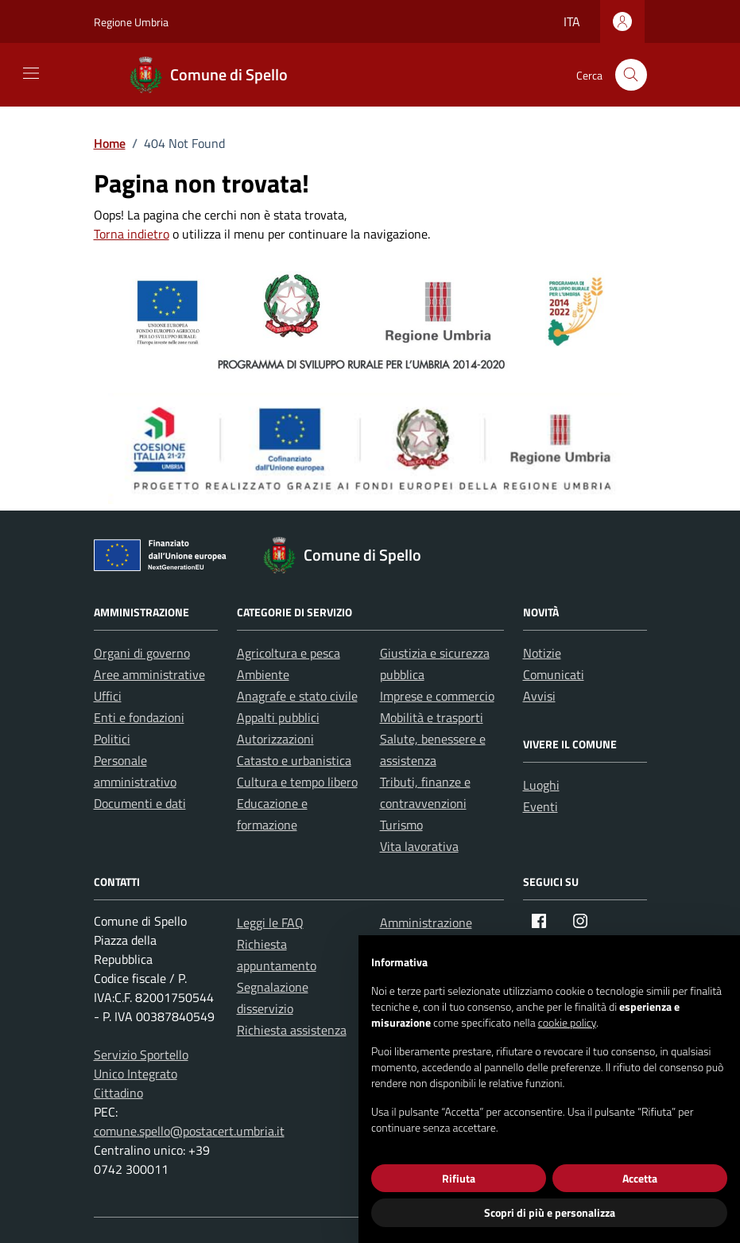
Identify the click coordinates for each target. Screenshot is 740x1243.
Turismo (401, 824)
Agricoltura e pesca (288, 652)
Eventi (540, 806)
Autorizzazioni (275, 738)
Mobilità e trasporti (431, 717)
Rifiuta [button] (458, 1178)
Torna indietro (131, 233)
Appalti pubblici (278, 717)
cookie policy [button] (567, 1022)
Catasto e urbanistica (294, 760)
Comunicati (553, 674)
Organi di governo (142, 652)
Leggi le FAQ (270, 922)
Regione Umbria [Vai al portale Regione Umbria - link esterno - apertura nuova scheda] (131, 22)
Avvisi (539, 695)
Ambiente (263, 674)
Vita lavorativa (419, 846)
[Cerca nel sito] (631, 75)
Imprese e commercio (437, 695)
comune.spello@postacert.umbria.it (189, 1130)
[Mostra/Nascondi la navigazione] (31, 73)
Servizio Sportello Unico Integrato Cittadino (141, 1073)
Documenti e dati (140, 803)
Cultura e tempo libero (297, 781)
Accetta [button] (639, 1178)
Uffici (108, 695)
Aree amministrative (149, 674)
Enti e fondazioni (139, 717)
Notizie (542, 652)
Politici (112, 738)
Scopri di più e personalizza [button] (549, 1212)
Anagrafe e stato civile (297, 695)
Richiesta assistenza (292, 1029)
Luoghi (541, 784)
